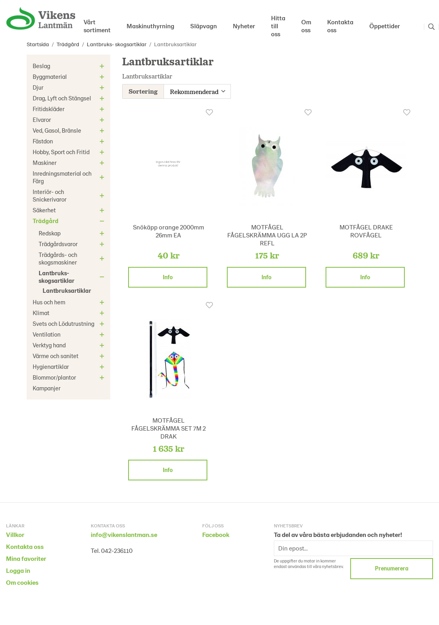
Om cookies (22, 581)
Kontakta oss (340, 25)
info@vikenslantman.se (124, 533)
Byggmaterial (70, 76)
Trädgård (70, 220)
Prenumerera (391, 567)
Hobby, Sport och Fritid (70, 151)
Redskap (73, 233)
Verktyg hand (70, 345)
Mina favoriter (26, 557)
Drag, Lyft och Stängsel (70, 98)
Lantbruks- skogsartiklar (73, 276)
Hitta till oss (278, 27)
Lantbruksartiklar (67, 290)
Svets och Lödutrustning (70, 323)
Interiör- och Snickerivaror (70, 195)
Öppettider (384, 25)
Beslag (70, 65)
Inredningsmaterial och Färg (70, 177)
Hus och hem (70, 302)
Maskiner (70, 162)
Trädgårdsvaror (73, 243)
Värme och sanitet (70, 355)
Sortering (143, 90)
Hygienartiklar (70, 366)
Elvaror (70, 119)
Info (168, 276)
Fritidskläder (70, 108)
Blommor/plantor (70, 377)
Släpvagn (203, 25)
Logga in (18, 569)
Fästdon (70, 141)
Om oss (306, 25)
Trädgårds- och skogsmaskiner (73, 258)
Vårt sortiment (97, 25)
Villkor (15, 533)
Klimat (70, 312)
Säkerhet (70, 210)
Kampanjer (46, 388)
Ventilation (70, 334)
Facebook (215, 533)
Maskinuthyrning (150, 25)
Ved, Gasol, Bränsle (70, 130)
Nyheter (244, 25)
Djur (70, 87)
